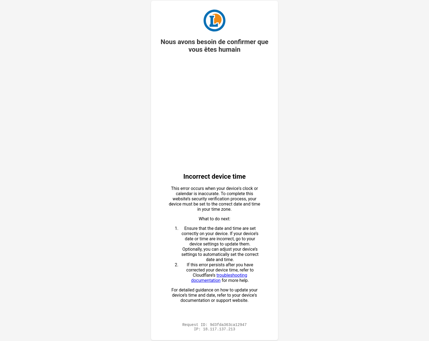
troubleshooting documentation (219, 277)
